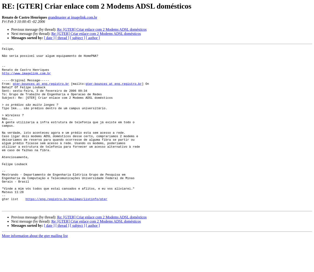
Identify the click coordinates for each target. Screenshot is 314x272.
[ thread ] (62, 38)
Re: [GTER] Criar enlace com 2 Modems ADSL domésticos (102, 29)
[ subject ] (77, 38)
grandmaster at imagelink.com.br (72, 17)
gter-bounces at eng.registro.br (41, 91)
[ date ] (49, 38)
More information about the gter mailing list (35, 268)
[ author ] (93, 38)
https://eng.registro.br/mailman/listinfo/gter (66, 230)
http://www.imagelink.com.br (26, 79)
